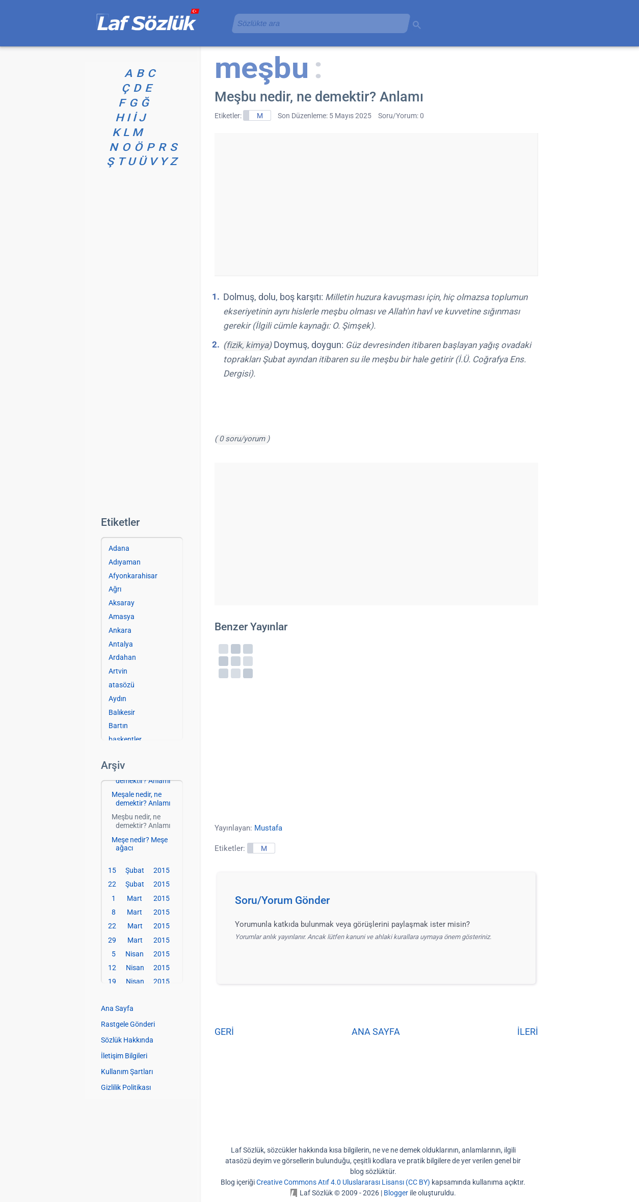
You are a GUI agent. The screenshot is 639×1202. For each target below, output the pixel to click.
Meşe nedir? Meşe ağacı (140, 844)
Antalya (121, 644)
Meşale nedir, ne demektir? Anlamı (141, 798)
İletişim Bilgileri (124, 1056)
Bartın (118, 726)
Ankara (120, 630)
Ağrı (115, 589)
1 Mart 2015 (141, 898)
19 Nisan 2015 (139, 981)
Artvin (118, 671)
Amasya (122, 616)
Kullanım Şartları (127, 1071)
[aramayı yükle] (316, 23)
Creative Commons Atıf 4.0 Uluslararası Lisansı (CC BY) (343, 1182)
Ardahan (122, 657)
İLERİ (527, 1031)
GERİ (224, 1031)
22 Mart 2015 (139, 926)
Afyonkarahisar (133, 576)
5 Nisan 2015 (141, 954)
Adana (119, 548)
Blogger (396, 1193)
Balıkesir (122, 712)
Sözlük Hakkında (127, 1040)
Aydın (117, 699)
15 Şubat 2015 (139, 870)
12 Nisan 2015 (139, 968)
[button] (380, 903)
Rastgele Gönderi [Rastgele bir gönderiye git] (128, 1024)
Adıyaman (125, 562)
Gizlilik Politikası (126, 1087)
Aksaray (122, 603)
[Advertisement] (376, 204)
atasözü (122, 685)
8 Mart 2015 (141, 912)
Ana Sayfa (117, 1008)
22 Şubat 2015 (139, 884)
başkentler (125, 739)
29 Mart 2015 (139, 940)
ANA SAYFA (376, 1031)
